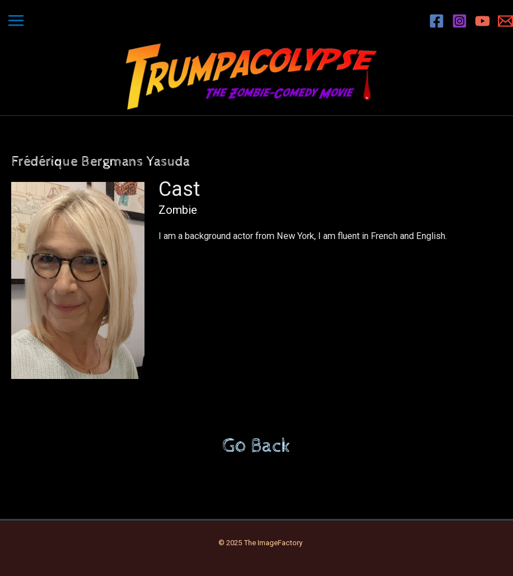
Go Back (256, 446)
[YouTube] (482, 21)
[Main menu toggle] (16, 20)
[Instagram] (459, 21)
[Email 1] (505, 21)
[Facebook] (436, 21)
